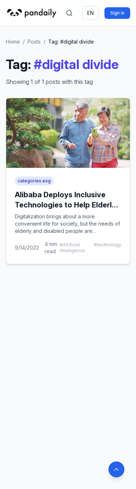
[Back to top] (116, 469)
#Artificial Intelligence (72, 247)
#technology (107, 244)
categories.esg (34, 180)
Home (13, 42)
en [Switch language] (90, 13)
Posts (34, 42)
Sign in (117, 13)
